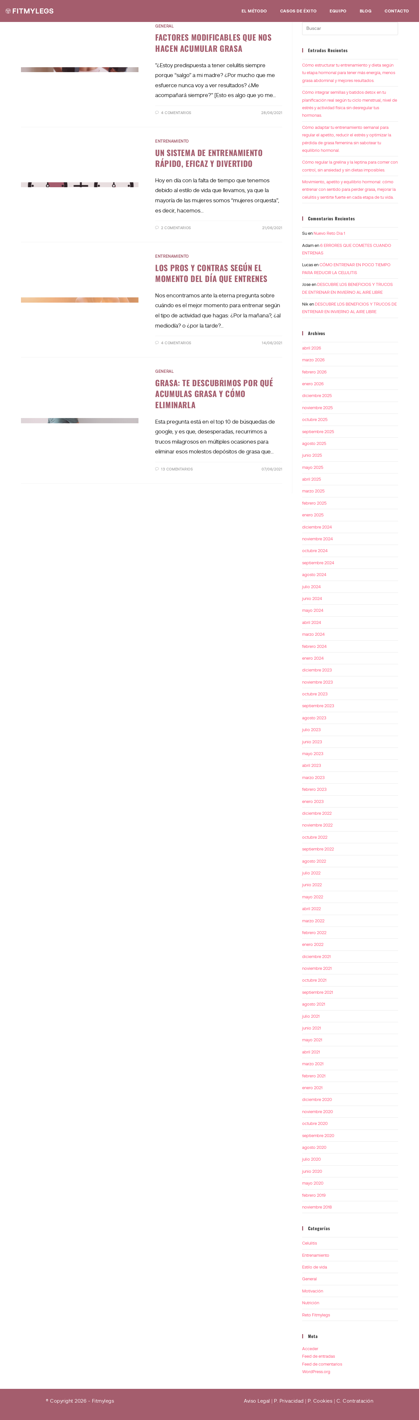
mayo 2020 (312, 1183)
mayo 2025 (312, 467)
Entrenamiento (172, 141)
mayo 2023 (312, 753)
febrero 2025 (314, 503)
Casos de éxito (298, 10)
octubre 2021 (314, 980)
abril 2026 (311, 348)
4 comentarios (176, 113)
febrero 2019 (314, 1195)
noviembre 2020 (317, 1111)
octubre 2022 (314, 837)
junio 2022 (312, 884)
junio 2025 (312, 455)
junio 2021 (311, 1028)
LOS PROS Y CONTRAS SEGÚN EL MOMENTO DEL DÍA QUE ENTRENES (211, 273)
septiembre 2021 (317, 992)
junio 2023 (312, 741)
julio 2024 (311, 586)
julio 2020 (311, 1159)
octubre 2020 (315, 1123)
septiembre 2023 (318, 705)
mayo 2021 (312, 1039)
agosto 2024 (314, 574)
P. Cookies (320, 1401)
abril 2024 (311, 622)
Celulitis (309, 1243)
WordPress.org (316, 1371)
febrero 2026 (314, 372)
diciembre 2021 (316, 956)
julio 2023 (311, 729)
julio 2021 (310, 1016)
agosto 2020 (314, 1147)
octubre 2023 (315, 693)
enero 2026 (313, 383)
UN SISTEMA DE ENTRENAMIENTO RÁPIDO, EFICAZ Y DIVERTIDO (209, 158)
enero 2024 (313, 658)
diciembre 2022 (317, 813)
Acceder (310, 1348)
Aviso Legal (257, 1401)
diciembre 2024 (317, 527)
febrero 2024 (314, 646)
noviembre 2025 (317, 407)
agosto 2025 (314, 443)
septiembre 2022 (318, 849)
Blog (366, 10)
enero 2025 (313, 514)
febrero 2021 (313, 1075)
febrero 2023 (314, 789)
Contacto (397, 10)
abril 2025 (311, 479)
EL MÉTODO (254, 10)
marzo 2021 (312, 1063)
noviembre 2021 (317, 968)
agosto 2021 (313, 1004)
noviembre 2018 (317, 1207)
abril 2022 (311, 908)
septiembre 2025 (318, 431)
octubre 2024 (315, 550)
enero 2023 (313, 801)
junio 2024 (312, 598)
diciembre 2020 (317, 1099)
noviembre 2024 (317, 538)
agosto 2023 (314, 717)
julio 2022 (311, 872)
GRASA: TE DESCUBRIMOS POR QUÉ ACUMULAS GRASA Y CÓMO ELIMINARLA (214, 393)
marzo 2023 (313, 777)
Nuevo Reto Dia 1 (329, 233)
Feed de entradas (318, 1356)
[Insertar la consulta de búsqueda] (350, 28)
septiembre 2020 (318, 1135)
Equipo (338, 10)
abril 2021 (311, 1052)
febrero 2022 (314, 932)
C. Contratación (355, 1401)
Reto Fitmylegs (316, 1314)
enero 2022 (312, 944)
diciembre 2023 (317, 670)
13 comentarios (177, 469)
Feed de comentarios (322, 1364)
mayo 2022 (312, 896)
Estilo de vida (314, 1267)
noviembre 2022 (317, 825)
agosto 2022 (314, 861)
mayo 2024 (312, 610)
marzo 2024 (313, 634)
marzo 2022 (313, 920)
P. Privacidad (289, 1401)
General (164, 26)
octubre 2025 (315, 419)
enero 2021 (312, 1087)
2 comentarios (176, 228)
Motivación (312, 1291)
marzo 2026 (313, 359)
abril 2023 (311, 765)
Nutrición (310, 1302)
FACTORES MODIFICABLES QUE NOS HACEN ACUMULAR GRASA (213, 42)
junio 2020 (312, 1171)
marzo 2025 (313, 491)
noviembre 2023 (317, 682)
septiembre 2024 (318, 562)
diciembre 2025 (317, 395)
